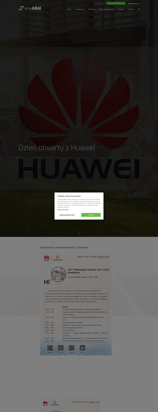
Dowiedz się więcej (62, 209)
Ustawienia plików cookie (67, 215)
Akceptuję (91, 215)
